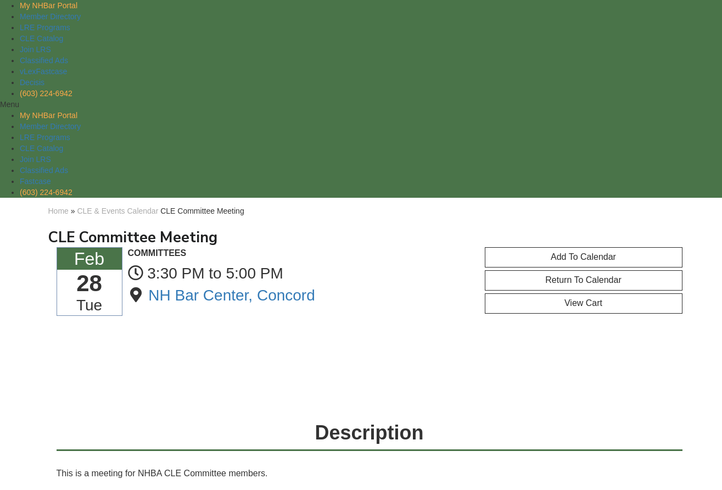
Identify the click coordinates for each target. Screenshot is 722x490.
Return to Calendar (583, 280)
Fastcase (35, 181)
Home (58, 211)
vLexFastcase (43, 71)
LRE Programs (45, 27)
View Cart (583, 303)
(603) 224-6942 (46, 93)
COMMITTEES (157, 253)
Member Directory (50, 16)
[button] (361, 104)
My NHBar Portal (48, 5)
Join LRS (35, 49)
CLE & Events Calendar (117, 211)
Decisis (32, 82)
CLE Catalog (41, 38)
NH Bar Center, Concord (231, 295)
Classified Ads (44, 60)
